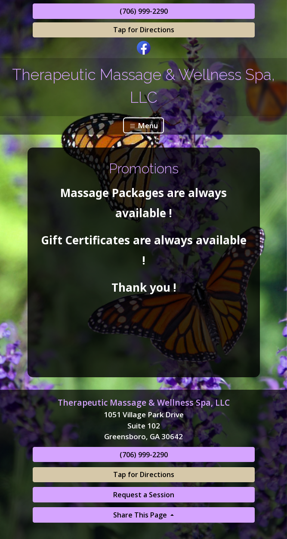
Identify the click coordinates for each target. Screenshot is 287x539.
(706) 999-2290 (144, 11)
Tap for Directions (143, 29)
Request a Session (143, 494)
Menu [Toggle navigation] (143, 125)
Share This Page (141, 515)
